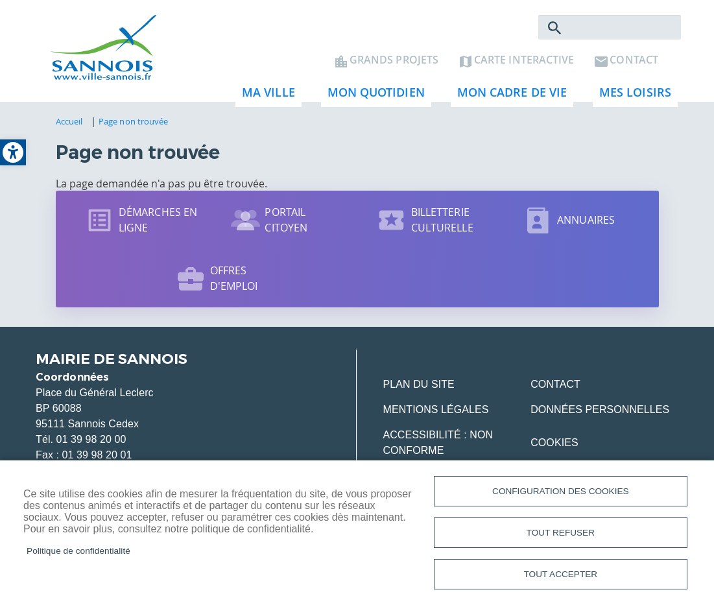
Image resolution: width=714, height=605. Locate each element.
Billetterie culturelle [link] (442, 222)
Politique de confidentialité (78, 549)
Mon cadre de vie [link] (509, 97)
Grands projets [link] (394, 62)
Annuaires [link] (586, 222)
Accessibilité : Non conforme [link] (438, 444)
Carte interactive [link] (524, 62)
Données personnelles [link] (599, 411)
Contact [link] (634, 62)
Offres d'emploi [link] (234, 280)
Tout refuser (561, 531)
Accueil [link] (69, 123)
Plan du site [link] (418, 386)
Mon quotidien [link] (373, 97)
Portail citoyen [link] (286, 222)
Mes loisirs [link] (632, 97)
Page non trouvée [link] (133, 123)
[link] (13, 152)
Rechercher (554, 30)
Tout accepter (561, 573)
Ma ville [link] (265, 97)
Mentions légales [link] (435, 411)
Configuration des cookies (560, 489)
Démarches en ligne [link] (158, 222)
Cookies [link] (554, 444)
